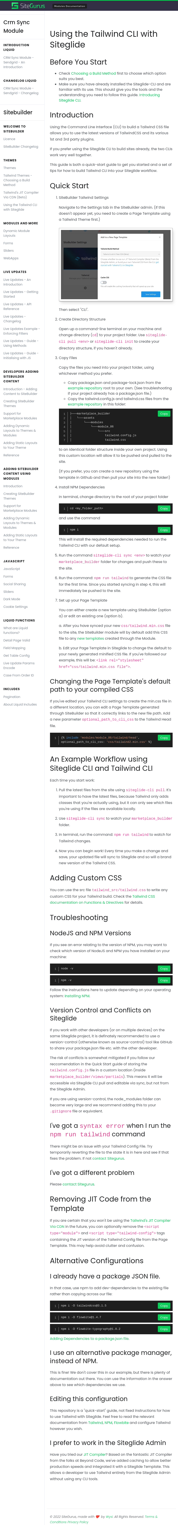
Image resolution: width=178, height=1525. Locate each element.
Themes (9, 168)
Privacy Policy (77, 1522)
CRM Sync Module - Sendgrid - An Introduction (18, 62)
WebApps (10, 258)
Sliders (8, 250)
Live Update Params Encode (19, 665)
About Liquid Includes (20, 704)
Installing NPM (77, 996)
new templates (90, 638)
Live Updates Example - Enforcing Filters (21, 331)
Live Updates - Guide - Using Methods (21, 343)
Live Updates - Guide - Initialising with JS (21, 355)
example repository (85, 388)
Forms (8, 243)
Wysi (109, 1516)
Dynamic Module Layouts (16, 233)
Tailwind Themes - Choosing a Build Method (17, 180)
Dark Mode (11, 599)
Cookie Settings (15, 606)
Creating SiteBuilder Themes (18, 403)
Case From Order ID (18, 675)
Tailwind (95, 1422)
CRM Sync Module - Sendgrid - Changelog (20, 90)
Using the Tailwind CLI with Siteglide (20, 207)
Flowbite (121, 1422)
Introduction (12, 486)
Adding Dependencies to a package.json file (89, 1338)
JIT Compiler (95, 1454)
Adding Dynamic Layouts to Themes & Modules (19, 431)
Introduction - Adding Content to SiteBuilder (20, 391)
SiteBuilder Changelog (20, 146)
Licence (9, 139)
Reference (11, 455)
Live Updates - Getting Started (20, 294)
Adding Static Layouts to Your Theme (20, 445)
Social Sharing (14, 584)
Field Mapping (14, 648)
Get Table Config (16, 655)
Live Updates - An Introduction (17, 282)
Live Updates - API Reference (17, 306)
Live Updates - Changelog (14, 318)
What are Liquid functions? (15, 630)
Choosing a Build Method (93, 73)
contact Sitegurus (108, 1158)
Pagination (11, 697)
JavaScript (11, 569)
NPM (108, 1422)
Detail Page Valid (16, 640)
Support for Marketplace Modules (20, 415)
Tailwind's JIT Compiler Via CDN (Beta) (21, 194)
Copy (164, 414)
